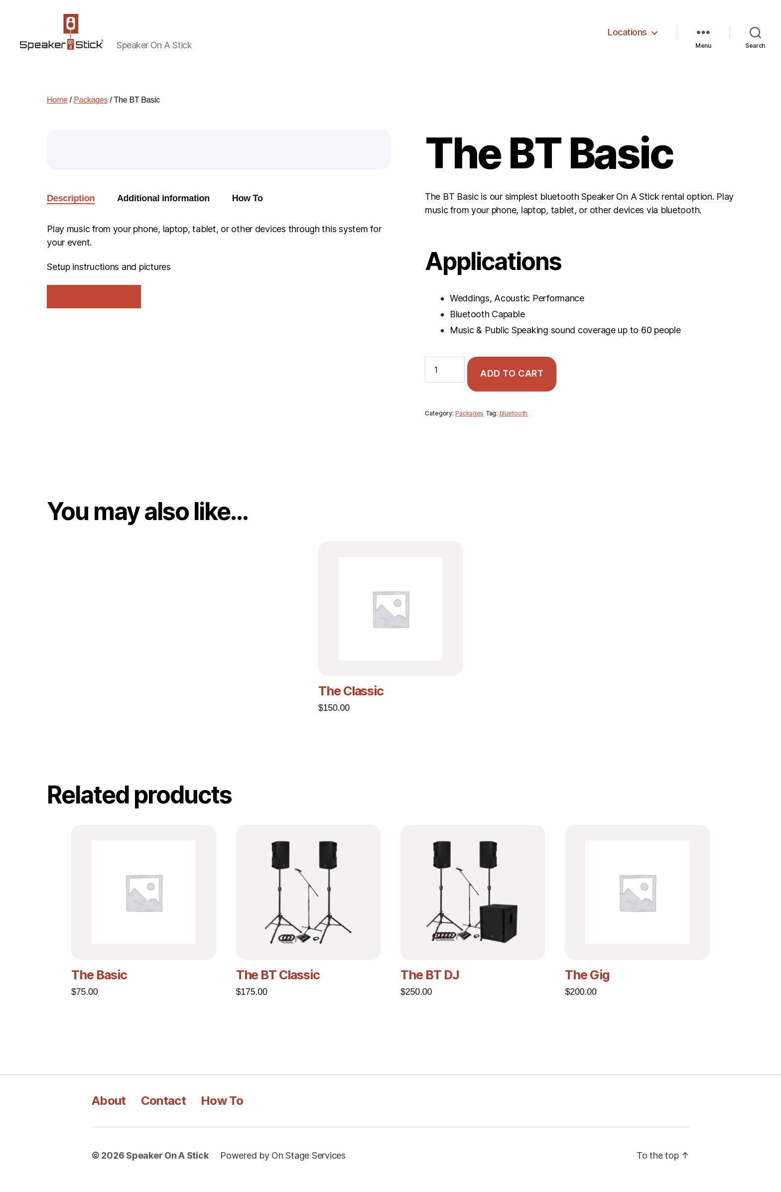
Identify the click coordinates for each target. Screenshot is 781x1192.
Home (57, 108)
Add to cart (512, 382)
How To (222, 1109)
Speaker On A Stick (167, 1164)
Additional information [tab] (163, 207)
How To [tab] (247, 207)
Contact (163, 1109)
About (109, 1109)
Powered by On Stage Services (282, 1164)
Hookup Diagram (94, 304)
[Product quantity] (445, 378)
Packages (91, 108)
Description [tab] (71, 207)
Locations (627, 36)
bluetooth (514, 421)
